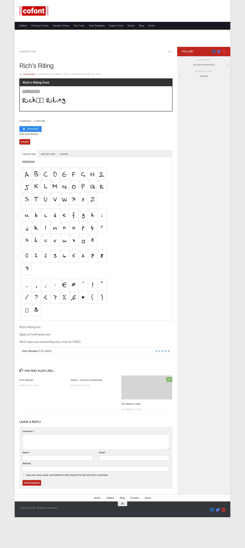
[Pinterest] (224, 81)
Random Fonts (61, 25)
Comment (28, 462)
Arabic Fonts (116, 25)
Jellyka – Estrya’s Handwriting (88, 410)
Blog (141, 25)
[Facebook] (214, 81)
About (148, 528)
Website (26, 494)
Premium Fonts (40, 25)
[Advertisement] (122, 53)
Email (102, 483)
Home (97, 528)
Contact (134, 528)
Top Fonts (79, 25)
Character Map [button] (29, 185)
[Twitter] (219, 81)
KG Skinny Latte (131, 434)
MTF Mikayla (27, 410)
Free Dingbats (97, 25)
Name (26, 483)
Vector (131, 25)
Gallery (23, 25)
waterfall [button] (64, 185)
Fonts (151, 25)
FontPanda (29, 104)
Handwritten (28, 81)
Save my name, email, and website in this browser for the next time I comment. (67, 506)
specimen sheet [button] (48, 185)
